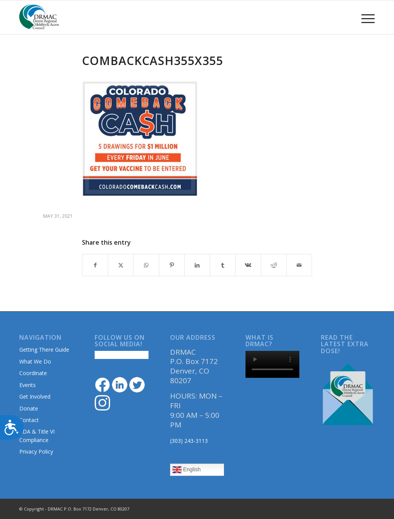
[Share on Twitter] (120, 265)
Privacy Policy (36, 451)
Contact (29, 420)
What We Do (35, 361)
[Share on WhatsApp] (146, 265)
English (186, 469)
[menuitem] (365, 17)
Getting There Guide (44, 349)
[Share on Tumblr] (222, 265)
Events (27, 385)
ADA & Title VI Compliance (37, 435)
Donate (28, 408)
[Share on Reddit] (273, 265)
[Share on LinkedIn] (197, 265)
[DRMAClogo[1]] (39, 17)
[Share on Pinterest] (171, 265)
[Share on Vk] (247, 265)
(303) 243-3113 (189, 440)
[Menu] (365, 17)
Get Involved (34, 396)
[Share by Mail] (299, 265)
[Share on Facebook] (95, 265)
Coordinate (33, 373)
